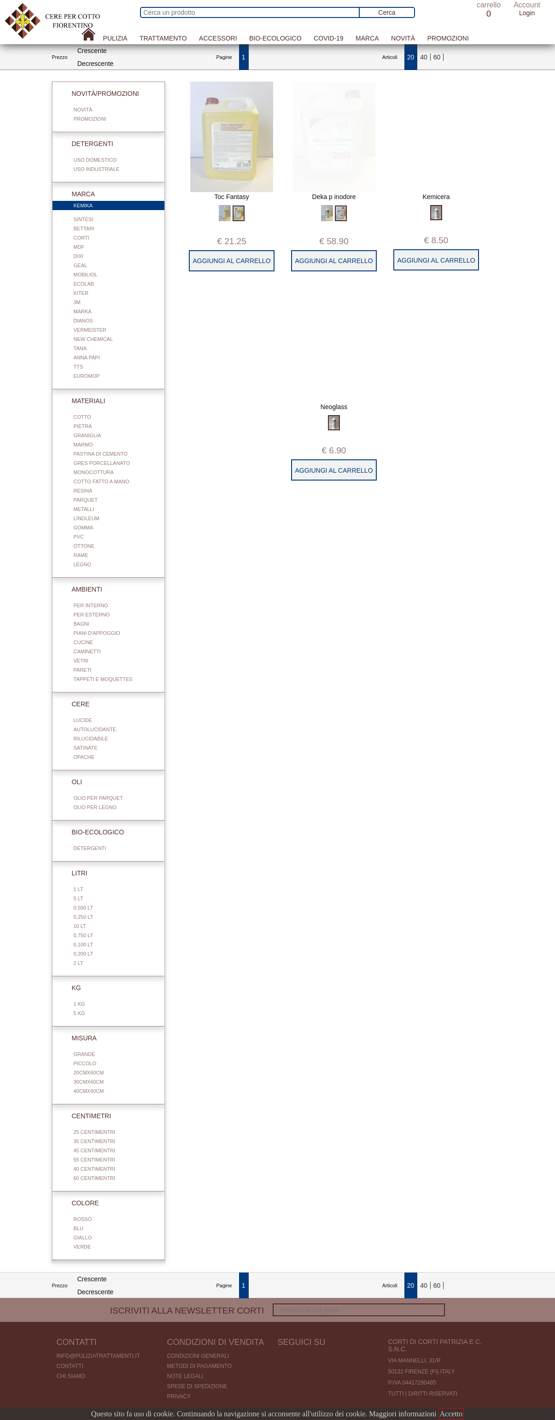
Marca (367, 38)
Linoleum (86, 518)
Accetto (451, 1414)
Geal (80, 265)
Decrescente (95, 63)
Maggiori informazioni (402, 1414)
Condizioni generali (198, 1356)
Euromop (87, 376)
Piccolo (85, 1063)
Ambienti (81, 589)
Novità (403, 38)
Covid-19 (329, 38)
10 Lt (80, 926)
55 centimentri (94, 1159)
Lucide (83, 720)
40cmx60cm (89, 1091)
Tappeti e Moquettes (103, 679)
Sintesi (83, 219)
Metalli (84, 509)
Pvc (79, 537)
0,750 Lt (83, 935)
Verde (82, 1247)
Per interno (91, 605)
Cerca (386, 12)
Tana (80, 348)
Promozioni (448, 38)
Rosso (83, 1219)
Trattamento (163, 38)
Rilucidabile (91, 738)
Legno (83, 564)
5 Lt (78, 898)
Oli (71, 782)
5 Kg (79, 1013)
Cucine (83, 642)
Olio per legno (95, 807)
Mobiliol (86, 274)
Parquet (86, 500)
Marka (83, 311)
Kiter (81, 293)
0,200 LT (83, 953)
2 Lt (78, 963)
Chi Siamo (71, 1376)
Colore (80, 1203)
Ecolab (84, 284)
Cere (75, 704)
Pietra (83, 426)
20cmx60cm (89, 1072)
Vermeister (90, 330)
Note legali (185, 1376)
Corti (81, 238)
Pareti (83, 670)
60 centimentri (94, 1178)
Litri (74, 873)
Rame (81, 555)
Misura (79, 1038)
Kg (71, 988)
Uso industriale (97, 169)
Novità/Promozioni (100, 93)
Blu (78, 1228)
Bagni (81, 624)
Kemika (113, 206)
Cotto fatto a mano (101, 481)
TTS (78, 367)
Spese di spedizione (197, 1386)
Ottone (84, 546)
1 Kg (79, 1004)
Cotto (82, 417)
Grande (84, 1054)
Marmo (83, 444)
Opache (84, 757)
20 (411, 57)
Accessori (218, 38)
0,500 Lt (83, 907)
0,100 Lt (83, 944)
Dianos (83, 320)
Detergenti (87, 143)
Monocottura (94, 472)
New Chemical (93, 339)
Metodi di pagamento (199, 1366)
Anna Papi (87, 357)
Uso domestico (95, 160)
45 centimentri (94, 1150)
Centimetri (86, 1116)
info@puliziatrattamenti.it (98, 1356)
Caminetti (87, 651)
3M (77, 302)
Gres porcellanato (102, 463)
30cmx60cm (89, 1082)
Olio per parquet (98, 798)
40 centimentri (94, 1169)
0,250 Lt (83, 917)
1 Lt (78, 889)
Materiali (83, 401)
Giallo (83, 1237)
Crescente (92, 50)
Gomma (83, 527)
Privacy (179, 1396)
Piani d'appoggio (97, 633)
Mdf (79, 247)
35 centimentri (94, 1141)
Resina (83, 490)
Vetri (81, 660)
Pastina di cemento (101, 454)
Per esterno (92, 614)
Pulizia (115, 38)
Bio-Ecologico (275, 38)
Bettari (84, 228)
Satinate (86, 748)
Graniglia (87, 435)
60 (437, 57)
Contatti (70, 1366)
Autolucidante (95, 729)
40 (423, 57)
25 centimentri (94, 1132)
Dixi (78, 256)
